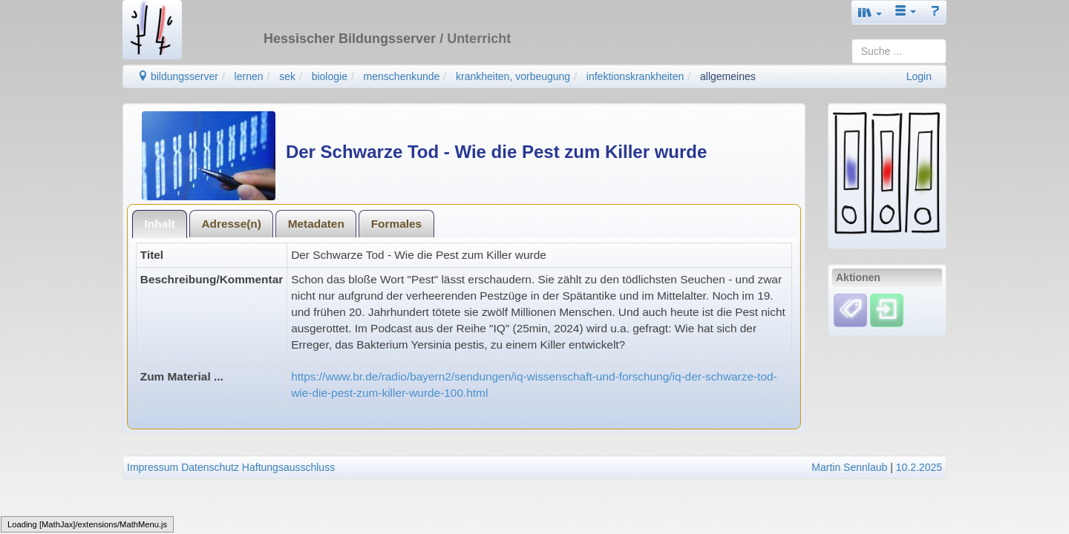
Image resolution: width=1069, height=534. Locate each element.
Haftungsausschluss (288, 467)
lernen (249, 76)
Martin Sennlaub (849, 467)
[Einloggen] (887, 309)
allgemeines (728, 76)
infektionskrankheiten (635, 76)
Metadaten (316, 223)
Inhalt (160, 223)
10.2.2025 (919, 467)
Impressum (152, 467)
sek (287, 76)
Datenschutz (210, 467)
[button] (870, 12)
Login (919, 76)
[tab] (159, 223)
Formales (396, 223)
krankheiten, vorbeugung (513, 76)
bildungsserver (177, 76)
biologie (329, 76)
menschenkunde (402, 76)
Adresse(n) (231, 223)
